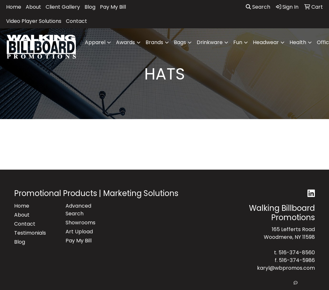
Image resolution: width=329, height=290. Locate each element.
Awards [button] (125, 42)
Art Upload (79, 231)
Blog (89, 7)
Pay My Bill (113, 7)
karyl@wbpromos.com (286, 268)
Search (258, 7)
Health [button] (297, 42)
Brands (154, 42)
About (33, 7)
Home (13, 7)
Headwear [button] (266, 42)
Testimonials (30, 233)
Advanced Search (78, 209)
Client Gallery (63, 7)
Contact (76, 21)
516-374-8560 (297, 252)
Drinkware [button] (210, 42)
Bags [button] (180, 42)
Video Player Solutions (33, 21)
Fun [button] (237, 42)
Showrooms (80, 222)
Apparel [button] (95, 42)
